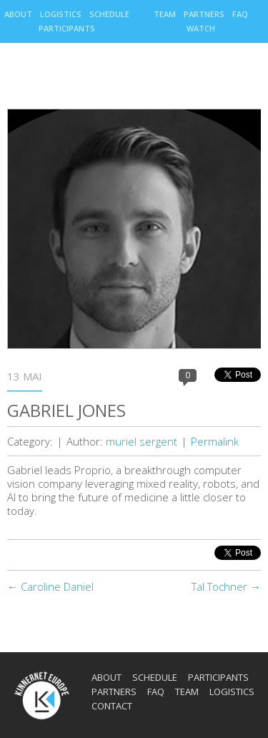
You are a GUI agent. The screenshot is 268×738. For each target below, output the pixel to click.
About (18, 14)
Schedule (109, 14)
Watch (201, 28)
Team (165, 14)
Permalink (215, 441)
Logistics (60, 14)
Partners (204, 14)
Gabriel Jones (66, 410)
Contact (111, 705)
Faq (240, 14)
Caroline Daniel (50, 586)
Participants (67, 28)
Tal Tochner (226, 586)
